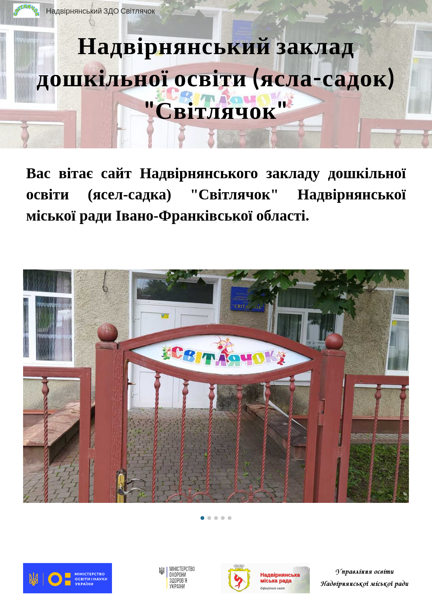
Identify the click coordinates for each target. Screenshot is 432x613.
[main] (216, 74)
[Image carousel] (216, 394)
